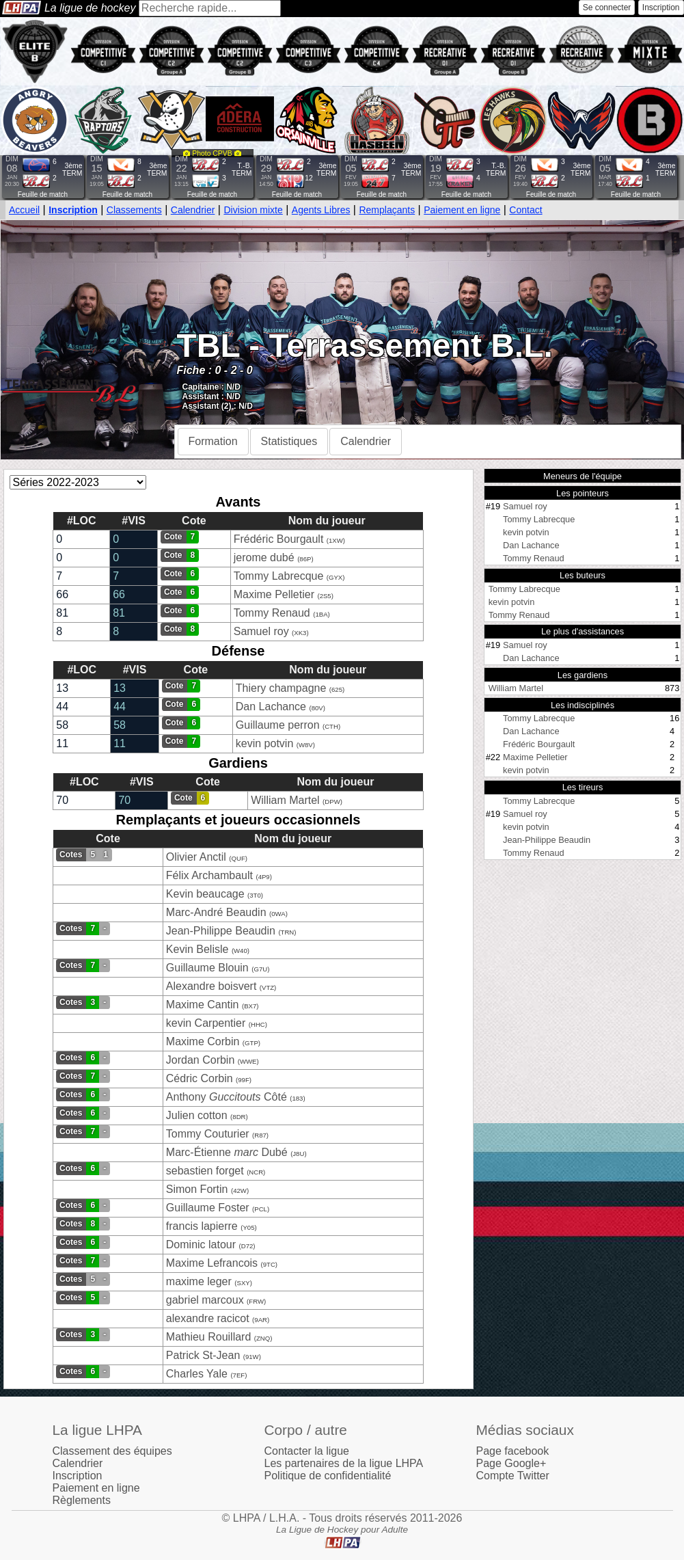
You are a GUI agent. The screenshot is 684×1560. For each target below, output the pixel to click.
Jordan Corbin (200, 1060)
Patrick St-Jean (203, 1355)
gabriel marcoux (205, 1300)
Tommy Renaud (272, 613)
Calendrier (193, 209)
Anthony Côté (228, 1097)
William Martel (285, 800)
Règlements (82, 1500)
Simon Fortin (197, 1189)
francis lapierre (202, 1226)
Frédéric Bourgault (279, 539)
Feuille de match (43, 194)
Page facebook (512, 1451)
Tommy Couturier (207, 1134)
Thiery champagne (281, 688)
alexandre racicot (207, 1318)
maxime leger (199, 1281)
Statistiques (289, 441)
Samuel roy (261, 631)
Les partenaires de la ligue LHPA (344, 1463)
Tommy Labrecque (279, 576)
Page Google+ (511, 1463)
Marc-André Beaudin (216, 912)
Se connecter (607, 7)
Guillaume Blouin (207, 967)
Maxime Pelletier (274, 594)
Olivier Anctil (196, 857)
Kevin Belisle (197, 949)
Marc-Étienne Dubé (227, 1152)
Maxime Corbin (203, 1041)
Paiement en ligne (462, 209)
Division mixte (252, 209)
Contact (525, 209)
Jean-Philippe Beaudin (220, 931)
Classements (134, 209)
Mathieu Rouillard (208, 1337)
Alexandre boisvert (211, 986)
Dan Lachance (271, 706)
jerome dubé (264, 557)
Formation (213, 441)
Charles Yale (197, 1374)
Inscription (661, 7)
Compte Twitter (512, 1475)
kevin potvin (265, 743)
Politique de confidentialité (328, 1475)
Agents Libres (321, 209)
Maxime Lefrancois (212, 1263)
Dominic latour (201, 1244)
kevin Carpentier (207, 1023)
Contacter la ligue (307, 1451)
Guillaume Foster (207, 1207)
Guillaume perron (278, 725)
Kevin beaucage (205, 894)
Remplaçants (387, 209)
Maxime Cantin (202, 1004)
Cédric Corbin (199, 1078)
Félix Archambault (209, 875)
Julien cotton (197, 1115)
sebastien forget (205, 1170)
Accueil (24, 209)
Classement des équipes (112, 1451)
